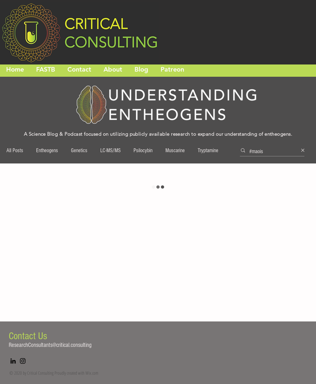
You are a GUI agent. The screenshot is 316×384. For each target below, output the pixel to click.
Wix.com (91, 373)
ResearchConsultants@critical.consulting (50, 345)
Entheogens (47, 150)
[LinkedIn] (13, 361)
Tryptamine (208, 150)
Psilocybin (143, 150)
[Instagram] (22, 361)
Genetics (79, 150)
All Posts (14, 150)
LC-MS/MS (110, 150)
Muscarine (175, 150)
